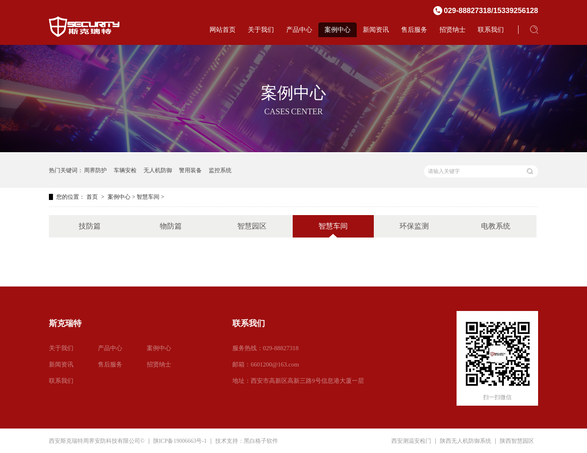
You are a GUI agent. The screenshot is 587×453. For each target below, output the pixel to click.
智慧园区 (252, 226)
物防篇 (171, 226)
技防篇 (90, 226)
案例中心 (337, 29)
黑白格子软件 (261, 441)
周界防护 (95, 170)
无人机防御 (157, 170)
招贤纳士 (452, 29)
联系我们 (491, 29)
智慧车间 (148, 197)
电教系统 (495, 226)
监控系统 (220, 170)
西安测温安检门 (411, 441)
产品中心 (299, 29)
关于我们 (261, 29)
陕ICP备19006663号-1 (180, 441)
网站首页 (223, 29)
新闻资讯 (376, 29)
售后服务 (414, 29)
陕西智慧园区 (517, 441)
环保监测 (414, 226)
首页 (92, 197)
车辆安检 (125, 170)
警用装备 (190, 170)
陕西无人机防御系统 (465, 441)
